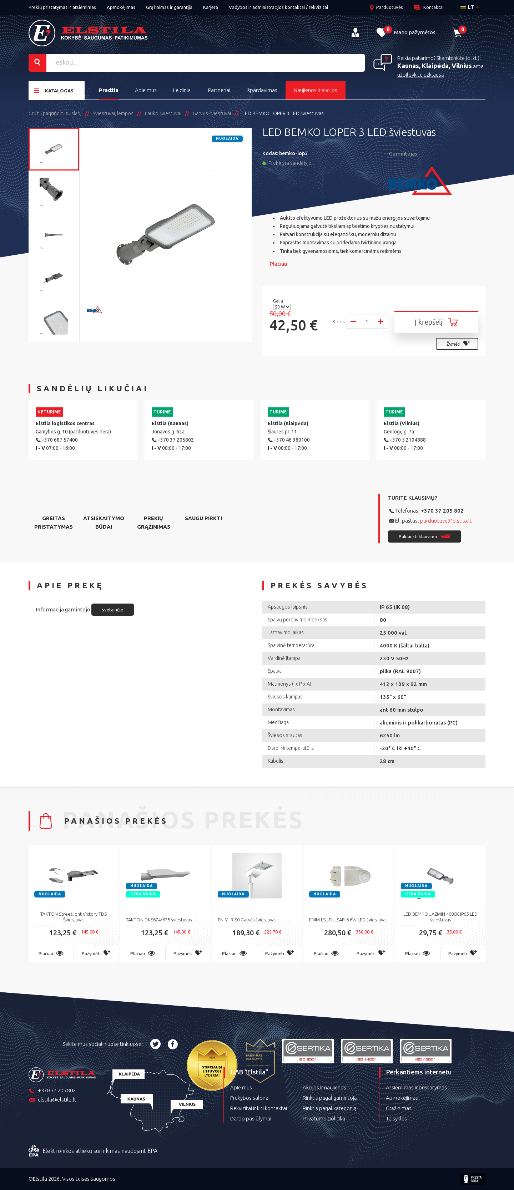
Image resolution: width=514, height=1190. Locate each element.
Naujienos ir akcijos (315, 90)
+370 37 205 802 (442, 511)
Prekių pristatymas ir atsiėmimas (62, 7)
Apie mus (146, 90)
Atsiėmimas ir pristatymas (416, 1087)
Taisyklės (396, 1118)
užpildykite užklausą (420, 75)
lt (467, 7)
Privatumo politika (324, 1118)
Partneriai (219, 90)
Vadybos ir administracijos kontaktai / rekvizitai (278, 7)
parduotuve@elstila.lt (446, 521)
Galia (278, 301)
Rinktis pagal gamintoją (330, 1098)
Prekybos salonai (249, 1098)
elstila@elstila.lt (52, 1100)
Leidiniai (182, 90)
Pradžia (109, 90)
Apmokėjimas (121, 7)
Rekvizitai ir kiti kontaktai (258, 1108)
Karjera (210, 7)
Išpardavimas (262, 90)
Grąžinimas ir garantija (169, 7)
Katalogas (54, 90)
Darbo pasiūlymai (250, 1118)
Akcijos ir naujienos (324, 1087)
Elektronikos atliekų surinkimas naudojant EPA (93, 1151)
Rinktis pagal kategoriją (330, 1108)
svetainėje (112, 609)
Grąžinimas (399, 1108)
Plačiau (278, 264)
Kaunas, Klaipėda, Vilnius (434, 65)
